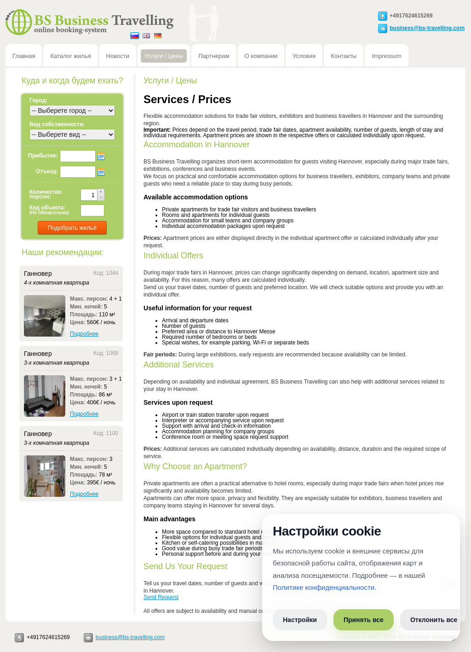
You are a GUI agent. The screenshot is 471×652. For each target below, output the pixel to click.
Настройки (300, 619)
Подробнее (84, 334)
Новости (117, 55)
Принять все (364, 619)
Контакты (343, 55)
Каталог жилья (70, 55)
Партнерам (213, 55)
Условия (304, 55)
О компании (261, 55)
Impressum (386, 55)
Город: (38, 100)
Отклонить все (433, 619)
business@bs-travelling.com (427, 28)
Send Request (161, 597)
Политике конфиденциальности (323, 587)
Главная (23, 55)
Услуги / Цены (163, 55)
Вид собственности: (57, 124)
